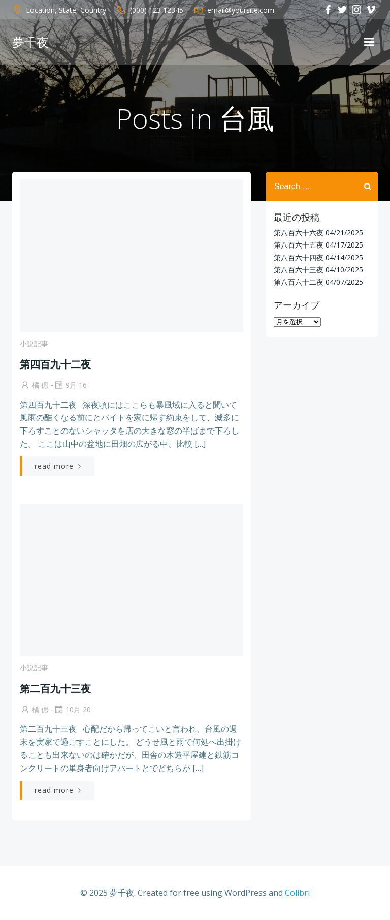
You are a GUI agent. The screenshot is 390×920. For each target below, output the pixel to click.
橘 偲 (34, 385)
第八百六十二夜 (298, 282)
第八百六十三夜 (298, 269)
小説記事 (34, 343)
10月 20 (72, 709)
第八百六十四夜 (298, 257)
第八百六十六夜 (298, 232)
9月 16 (70, 385)
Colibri (297, 892)
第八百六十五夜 (298, 245)
